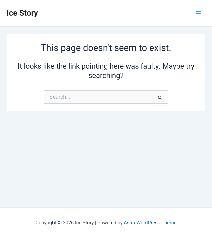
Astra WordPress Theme (150, 223)
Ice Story (22, 13)
